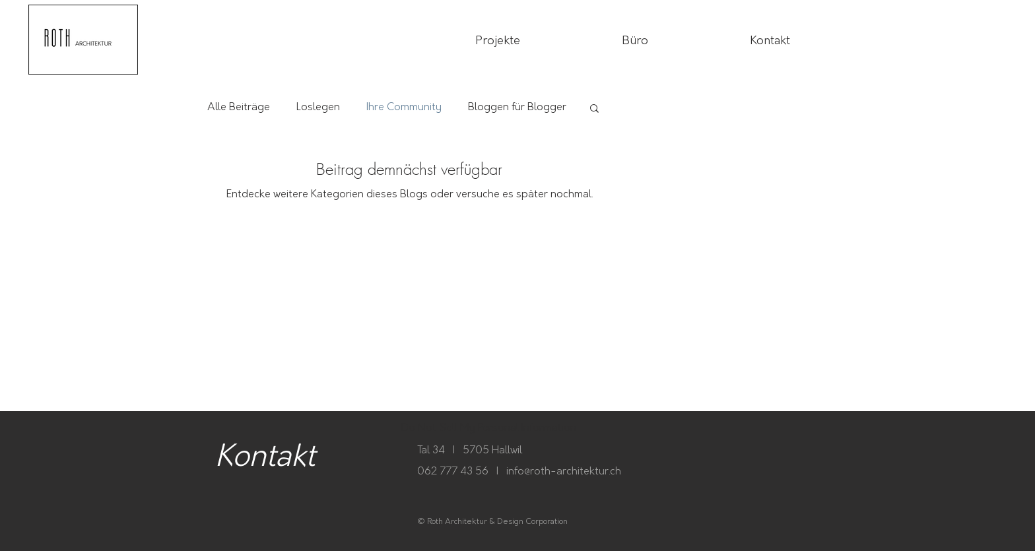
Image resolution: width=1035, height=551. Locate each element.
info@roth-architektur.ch (563, 471)
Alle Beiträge (238, 107)
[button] (594, 109)
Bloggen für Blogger (517, 107)
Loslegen (318, 107)
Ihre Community (404, 107)
